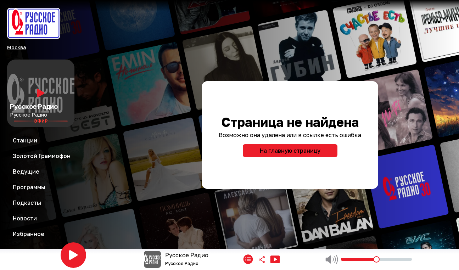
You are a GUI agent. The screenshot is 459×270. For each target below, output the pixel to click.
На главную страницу (290, 150)
